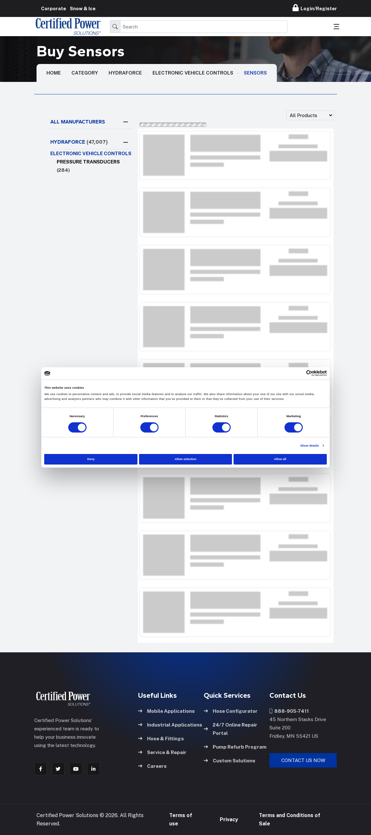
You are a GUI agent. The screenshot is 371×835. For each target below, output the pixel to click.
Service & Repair (162, 752)
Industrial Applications (170, 725)
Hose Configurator (231, 711)
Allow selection (185, 459)
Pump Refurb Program (235, 747)
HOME (53, 73)
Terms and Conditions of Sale (289, 819)
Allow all (280, 459)
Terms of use (180, 819)
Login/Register (315, 7)
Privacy (229, 819)
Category (84, 73)
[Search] (203, 26)
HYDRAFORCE (79, 142)
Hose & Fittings (161, 738)
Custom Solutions (229, 760)
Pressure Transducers (88, 166)
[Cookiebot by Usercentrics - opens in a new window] (299, 373)
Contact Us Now (303, 760)
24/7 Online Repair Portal (230, 729)
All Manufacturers (77, 122)
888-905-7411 (289, 711)
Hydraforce (125, 73)
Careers (152, 766)
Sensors (255, 73)
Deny (91, 459)
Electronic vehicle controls (193, 73)
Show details (309, 445)
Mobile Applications (166, 711)
